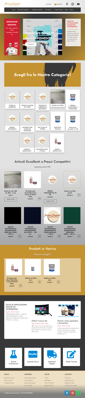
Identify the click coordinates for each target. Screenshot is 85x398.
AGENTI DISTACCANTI (57, 143)
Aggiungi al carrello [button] (39, 198)
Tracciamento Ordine (30, 378)
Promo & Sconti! (49, 383)
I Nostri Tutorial (59, 10)
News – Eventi (69, 10)
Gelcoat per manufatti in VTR (73, 121)
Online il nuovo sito (39, 320)
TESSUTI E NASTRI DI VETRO (27, 99)
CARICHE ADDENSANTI (27, 143)
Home (13, 10)
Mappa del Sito (49, 385)
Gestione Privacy (69, 380)
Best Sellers (48, 380)
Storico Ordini (8, 380)
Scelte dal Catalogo (22, 10)
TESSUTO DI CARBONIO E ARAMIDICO (42, 100)
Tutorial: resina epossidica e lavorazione (67, 321)
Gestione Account (9, 378)
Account (48, 4)
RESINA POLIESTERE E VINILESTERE (73, 100)
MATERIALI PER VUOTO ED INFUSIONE (27, 121)
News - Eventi (44, 324)
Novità (46, 378)
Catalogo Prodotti (37, 10)
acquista (31, 44)
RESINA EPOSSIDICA (12, 121)
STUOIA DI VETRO (58, 98)
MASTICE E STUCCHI (58, 121)
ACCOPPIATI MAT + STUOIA (42, 143)
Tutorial (76, 29)
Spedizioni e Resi (69, 383)
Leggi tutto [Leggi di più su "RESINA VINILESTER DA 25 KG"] (50, 201)
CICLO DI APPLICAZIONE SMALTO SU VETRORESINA (72, 24)
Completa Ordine (9, 383)
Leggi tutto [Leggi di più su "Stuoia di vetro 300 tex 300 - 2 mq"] (11, 199)
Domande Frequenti (29, 383)
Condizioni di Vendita (71, 385)
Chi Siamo (48, 10)
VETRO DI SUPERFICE (12, 99)
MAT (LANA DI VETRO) (42, 121)
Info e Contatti (28, 385)
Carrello (59, 4)
